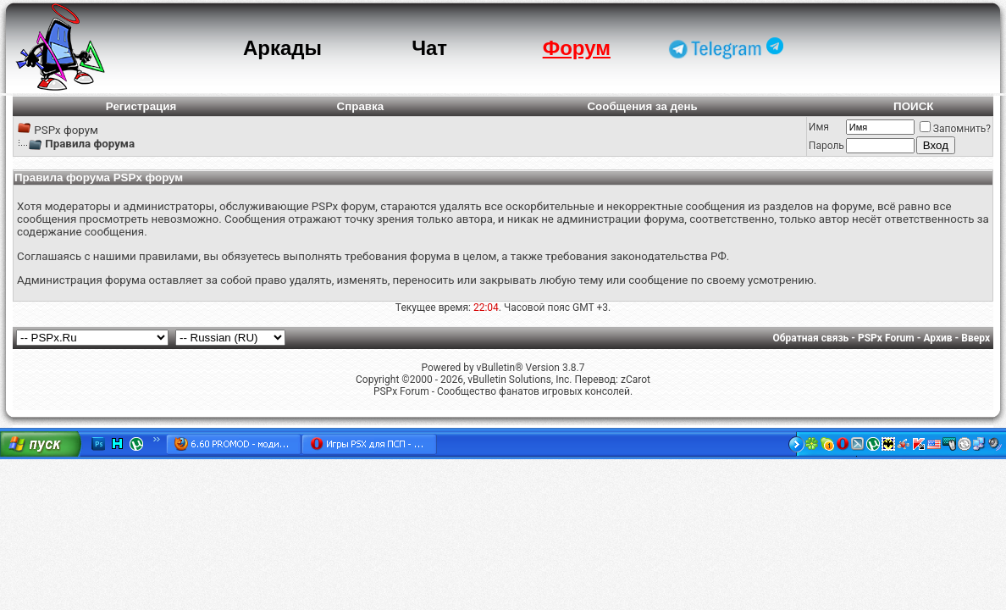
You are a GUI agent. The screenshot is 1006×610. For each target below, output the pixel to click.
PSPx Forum (886, 338)
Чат (429, 47)
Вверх (975, 338)
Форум (577, 47)
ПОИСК (913, 106)
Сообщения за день (642, 106)
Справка (360, 106)
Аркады (282, 47)
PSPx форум (66, 130)
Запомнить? (955, 129)
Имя (819, 127)
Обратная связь (811, 338)
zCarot (635, 379)
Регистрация (141, 106)
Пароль (826, 146)
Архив (937, 338)
